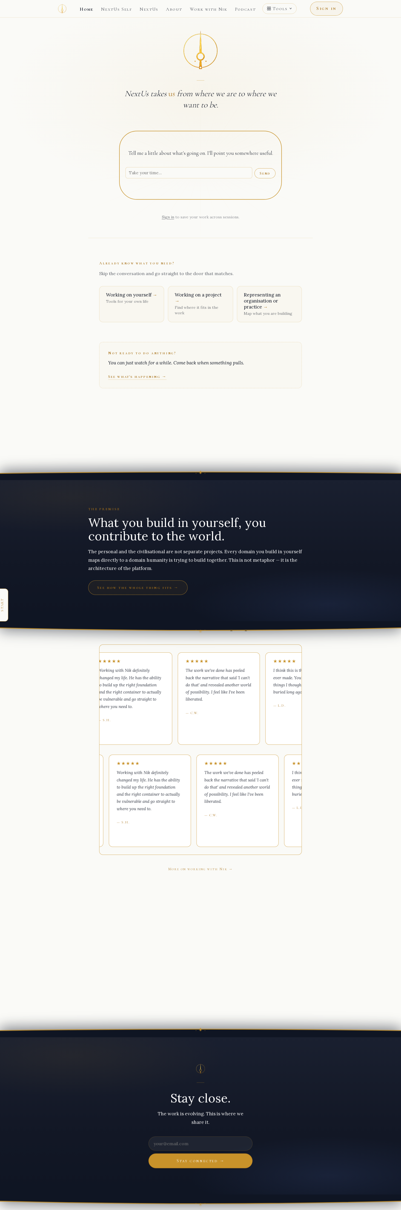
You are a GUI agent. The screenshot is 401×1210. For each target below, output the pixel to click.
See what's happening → (137, 376)
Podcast (245, 9)
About (174, 9)
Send (265, 173)
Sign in (326, 8)
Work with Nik (208, 9)
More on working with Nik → (200, 869)
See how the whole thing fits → (138, 587)
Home (86, 9)
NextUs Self (116, 9)
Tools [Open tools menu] (279, 9)
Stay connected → (200, 1160)
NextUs (149, 9)
